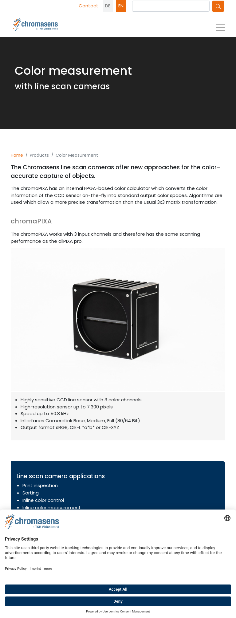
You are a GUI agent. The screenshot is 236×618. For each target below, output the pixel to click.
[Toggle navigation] (220, 29)
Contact (88, 5)
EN (121, 5)
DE (107, 5)
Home (17, 155)
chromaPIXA (31, 221)
